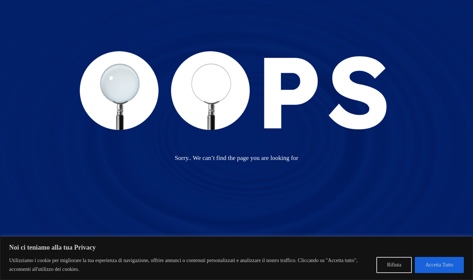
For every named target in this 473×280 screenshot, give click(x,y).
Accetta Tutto (439, 265)
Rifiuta (394, 265)
